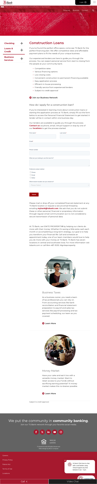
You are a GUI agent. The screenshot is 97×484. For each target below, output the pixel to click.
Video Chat (73, 481)
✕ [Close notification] (65, 461)
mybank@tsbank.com (48, 208)
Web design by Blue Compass (48, 449)
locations (37, 128)
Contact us (34, 126)
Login (82, 2)
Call (24, 481)
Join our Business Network (45, 98)
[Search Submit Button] (93, 10)
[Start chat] (86, 478)
